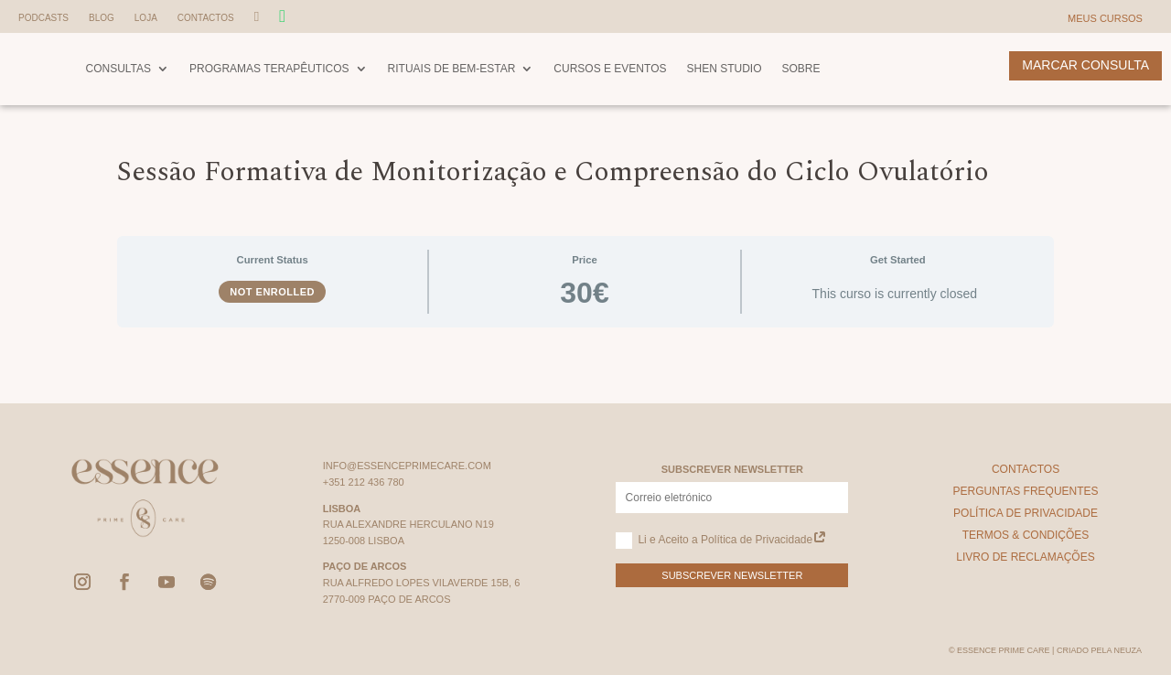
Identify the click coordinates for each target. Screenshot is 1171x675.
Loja (145, 18)
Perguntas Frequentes (1025, 491)
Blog (101, 18)
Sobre (801, 68)
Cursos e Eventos (609, 68)
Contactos (205, 18)
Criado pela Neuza (1099, 650)
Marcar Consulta (1085, 65)
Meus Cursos (1105, 18)
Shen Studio (723, 68)
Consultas (118, 68)
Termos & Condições (1026, 535)
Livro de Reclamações (1025, 557)
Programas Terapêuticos (269, 68)
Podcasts (43, 18)
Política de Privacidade (1025, 513)
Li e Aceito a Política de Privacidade (721, 540)
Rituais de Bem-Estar (452, 68)
